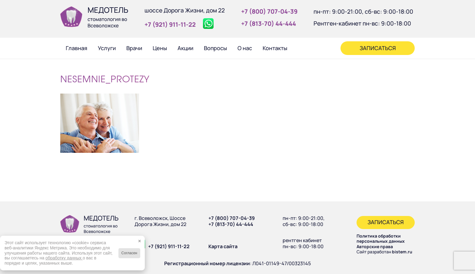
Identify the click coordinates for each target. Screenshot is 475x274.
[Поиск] (300, 48)
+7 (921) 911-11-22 (169, 246)
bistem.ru (402, 252)
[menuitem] (76, 48)
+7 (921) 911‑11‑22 (170, 24)
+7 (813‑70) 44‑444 (268, 23)
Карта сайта (223, 246)
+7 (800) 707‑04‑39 (269, 11)
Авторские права (375, 246)
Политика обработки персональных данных (381, 238)
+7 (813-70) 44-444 (230, 224)
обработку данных (64, 257)
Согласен (129, 253)
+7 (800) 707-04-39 (231, 218)
